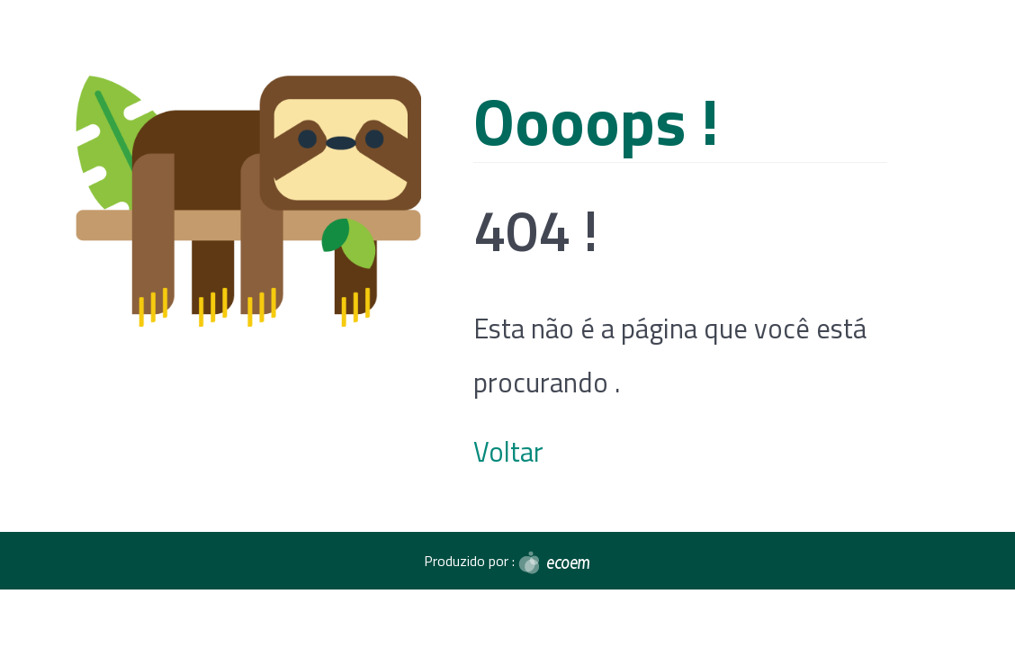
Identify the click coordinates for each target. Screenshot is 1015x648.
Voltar (508, 451)
